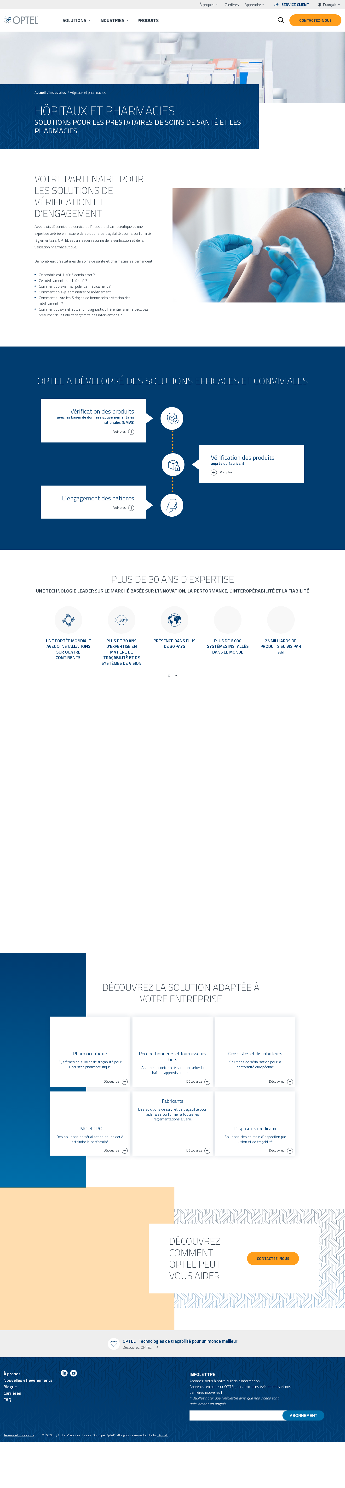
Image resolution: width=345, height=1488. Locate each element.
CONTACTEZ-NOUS (273, 1304)
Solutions (74, 20)
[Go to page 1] (169, 721)
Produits (148, 20)
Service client (295, 4)
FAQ (7, 1445)
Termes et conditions (19, 1480)
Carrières (232, 4)
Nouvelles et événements (28, 1426)
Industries (111, 20)
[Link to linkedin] (64, 1420)
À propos (207, 4)
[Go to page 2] (176, 721)
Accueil (40, 92)
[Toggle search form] (281, 20)
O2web (162, 1480)
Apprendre (253, 4)
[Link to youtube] (73, 1420)
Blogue (10, 1432)
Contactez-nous (315, 20)
